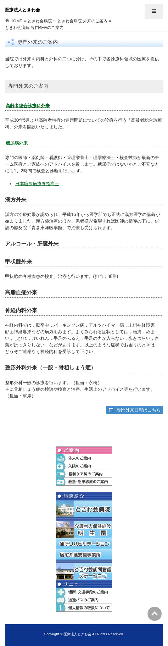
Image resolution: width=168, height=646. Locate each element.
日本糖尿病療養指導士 (37, 183)
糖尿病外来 (17, 143)
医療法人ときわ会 (22, 9)
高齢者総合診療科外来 (28, 105)
